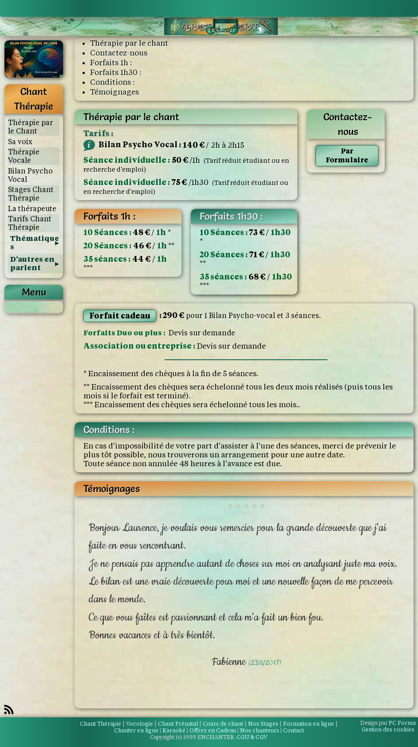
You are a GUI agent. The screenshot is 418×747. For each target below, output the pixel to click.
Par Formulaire (347, 155)
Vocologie (139, 723)
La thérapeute (32, 208)
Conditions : (112, 82)
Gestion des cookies (388, 729)
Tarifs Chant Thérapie (29, 223)
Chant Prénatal (178, 723)
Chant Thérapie (100, 723)
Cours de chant (223, 723)
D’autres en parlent (32, 263)
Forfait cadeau (119, 315)
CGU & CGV (252, 737)
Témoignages (114, 91)
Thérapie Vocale (23, 156)
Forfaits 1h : (111, 62)
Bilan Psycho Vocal (30, 175)
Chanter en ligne (136, 730)
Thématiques (34, 242)
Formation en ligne (308, 723)
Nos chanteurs (259, 730)
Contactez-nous (118, 52)
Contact (293, 730)
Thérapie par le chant (129, 43)
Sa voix (20, 142)
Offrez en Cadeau (212, 730)
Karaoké (173, 730)
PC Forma (388, 722)
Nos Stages (263, 723)
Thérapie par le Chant (30, 126)
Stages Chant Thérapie (31, 193)
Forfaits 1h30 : (115, 72)
